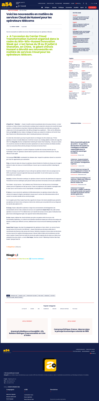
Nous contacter (12, 239)
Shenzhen (47, 276)
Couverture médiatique (38, 239)
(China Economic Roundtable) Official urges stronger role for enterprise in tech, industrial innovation (81, 50)
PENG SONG (40, 276)
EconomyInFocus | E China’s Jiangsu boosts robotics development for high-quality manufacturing (74, 95)
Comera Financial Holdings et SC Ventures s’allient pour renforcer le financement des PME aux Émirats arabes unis (81, 180)
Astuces (75, 15)
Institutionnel (13, 10)
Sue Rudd (53, 276)
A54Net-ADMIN (15, 26)
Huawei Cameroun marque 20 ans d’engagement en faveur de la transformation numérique (80, 170)
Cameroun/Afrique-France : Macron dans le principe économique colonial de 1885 (72, 311)
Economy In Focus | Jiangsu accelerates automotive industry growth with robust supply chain (87, 86)
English (75, 22)
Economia (73, 196)
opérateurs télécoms (32, 276)
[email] (57, 388)
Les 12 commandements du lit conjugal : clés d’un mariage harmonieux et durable (81, 18)
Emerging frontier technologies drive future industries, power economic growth (81, 33)
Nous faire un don (24, 239)
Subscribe (67, 388)
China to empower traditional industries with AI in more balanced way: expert (81, 25)
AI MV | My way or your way (86, 93)
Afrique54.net (14, 276)
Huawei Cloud (22, 276)
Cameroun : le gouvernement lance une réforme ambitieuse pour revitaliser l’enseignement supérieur (80, 161)
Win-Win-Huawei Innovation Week (14, 278)
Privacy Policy (63, 391)
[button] (86, 3)
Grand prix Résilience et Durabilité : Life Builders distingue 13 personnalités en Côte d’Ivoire (27, 314)
